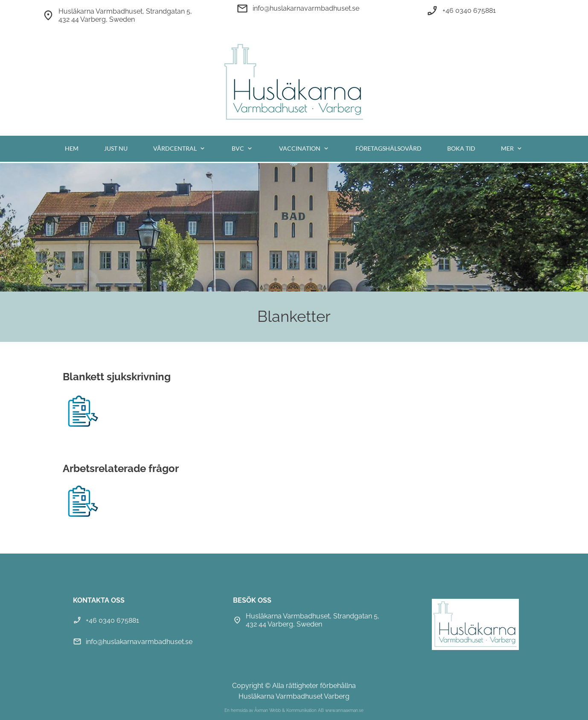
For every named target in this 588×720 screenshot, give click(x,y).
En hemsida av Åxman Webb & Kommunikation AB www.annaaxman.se (294, 710)
